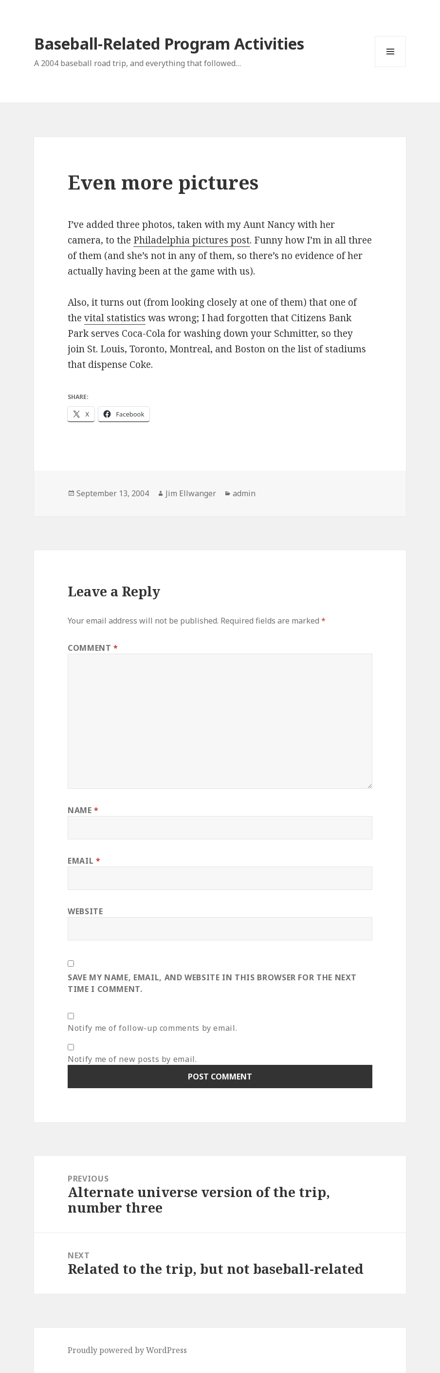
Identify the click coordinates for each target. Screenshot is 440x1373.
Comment (93, 648)
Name (83, 810)
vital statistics (115, 318)
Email (84, 860)
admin (244, 493)
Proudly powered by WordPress (127, 1350)
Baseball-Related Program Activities (169, 43)
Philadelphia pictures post (191, 240)
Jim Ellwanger (190, 493)
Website (85, 911)
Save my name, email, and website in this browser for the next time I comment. (212, 983)
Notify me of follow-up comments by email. (152, 1028)
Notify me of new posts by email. (132, 1059)
